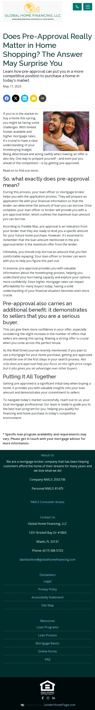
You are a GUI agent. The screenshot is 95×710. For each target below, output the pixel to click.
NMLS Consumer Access (47, 502)
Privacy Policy (47, 589)
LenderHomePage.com (59, 705)
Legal (47, 581)
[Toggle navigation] (87, 6)
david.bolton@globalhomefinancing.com (47, 559)
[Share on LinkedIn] (24, 98)
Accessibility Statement (47, 597)
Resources (47, 621)
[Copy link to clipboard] (42, 98)
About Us (47, 455)
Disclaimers (48, 575)
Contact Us (47, 517)
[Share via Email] (33, 98)
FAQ (47, 659)
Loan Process (47, 635)
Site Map (47, 605)
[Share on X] (15, 98)
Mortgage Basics (47, 643)
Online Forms (47, 651)
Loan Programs (47, 627)
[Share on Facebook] (6, 98)
